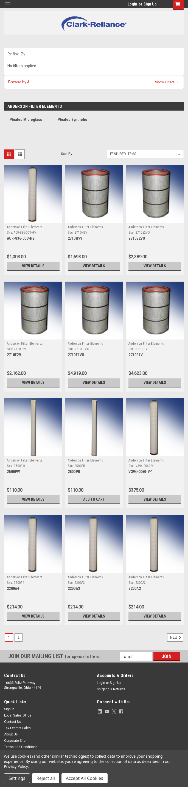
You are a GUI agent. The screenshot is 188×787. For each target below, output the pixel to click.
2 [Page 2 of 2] (18, 637)
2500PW (13, 471)
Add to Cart (94, 499)
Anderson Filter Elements (24, 227)
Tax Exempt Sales (17, 728)
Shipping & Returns (111, 689)
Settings (17, 778)
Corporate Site (15, 741)
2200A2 (134, 588)
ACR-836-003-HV (21, 238)
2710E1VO (76, 355)
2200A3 (74, 588)
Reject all (46, 778)
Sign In (9, 709)
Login (132, 4)
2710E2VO (136, 238)
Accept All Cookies (84, 778)
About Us (11, 734)
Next (176, 637)
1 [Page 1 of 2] (9, 637)
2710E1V (135, 355)
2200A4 (13, 588)
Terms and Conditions (21, 747)
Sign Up (150, 4)
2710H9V (75, 238)
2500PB (74, 471)
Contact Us (12, 722)
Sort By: (67, 154)
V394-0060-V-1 (140, 471)
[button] (94, 82)
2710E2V (14, 355)
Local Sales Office (17, 715)
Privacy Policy (16, 766)
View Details (33, 266)
